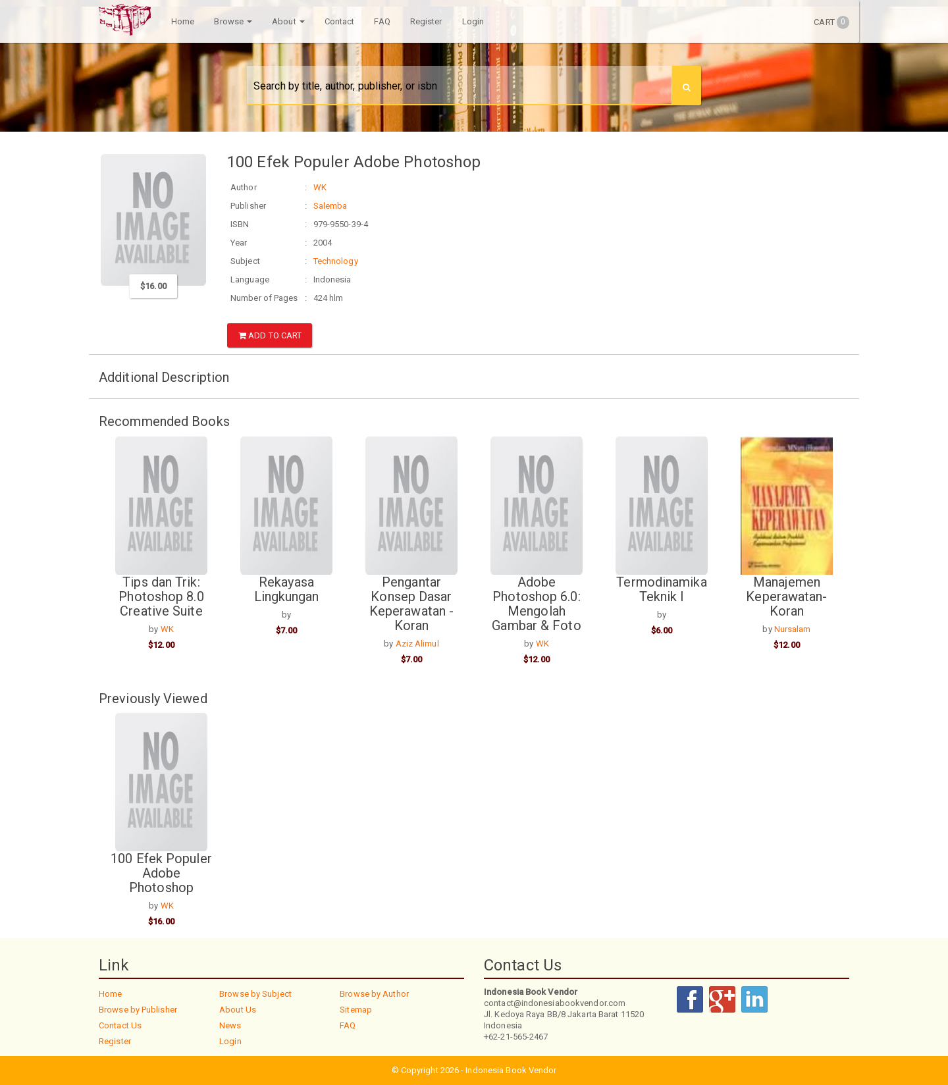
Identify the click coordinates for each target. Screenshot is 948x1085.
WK (320, 187)
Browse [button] (233, 21)
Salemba (330, 206)
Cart (831, 22)
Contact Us (120, 1025)
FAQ (382, 21)
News (230, 1025)
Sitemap (356, 1010)
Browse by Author (374, 994)
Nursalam (792, 629)
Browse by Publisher (138, 1010)
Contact (340, 21)
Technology (335, 261)
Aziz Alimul (417, 643)
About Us (237, 1010)
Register (426, 21)
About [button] (288, 21)
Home (182, 21)
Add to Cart (270, 335)
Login (473, 21)
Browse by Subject (255, 994)
